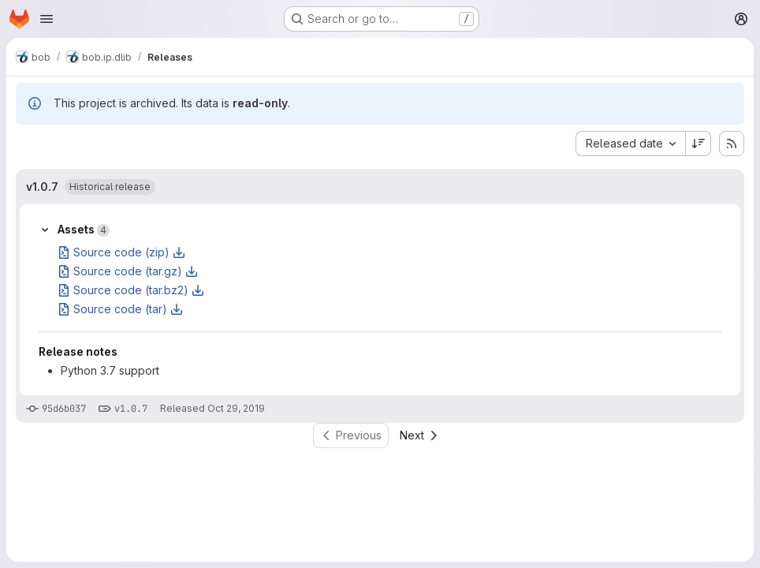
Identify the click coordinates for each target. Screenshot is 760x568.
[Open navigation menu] (46, 19)
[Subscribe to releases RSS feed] (731, 143)
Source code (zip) (121, 252)
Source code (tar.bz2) (131, 290)
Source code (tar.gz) (128, 271)
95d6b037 (64, 408)
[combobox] (630, 143)
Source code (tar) (120, 309)
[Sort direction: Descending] (698, 143)
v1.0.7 (42, 186)
